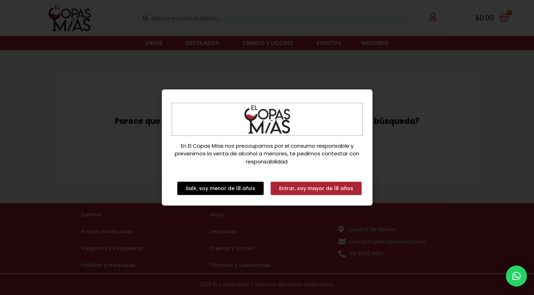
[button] (516, 276)
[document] (267, 147)
